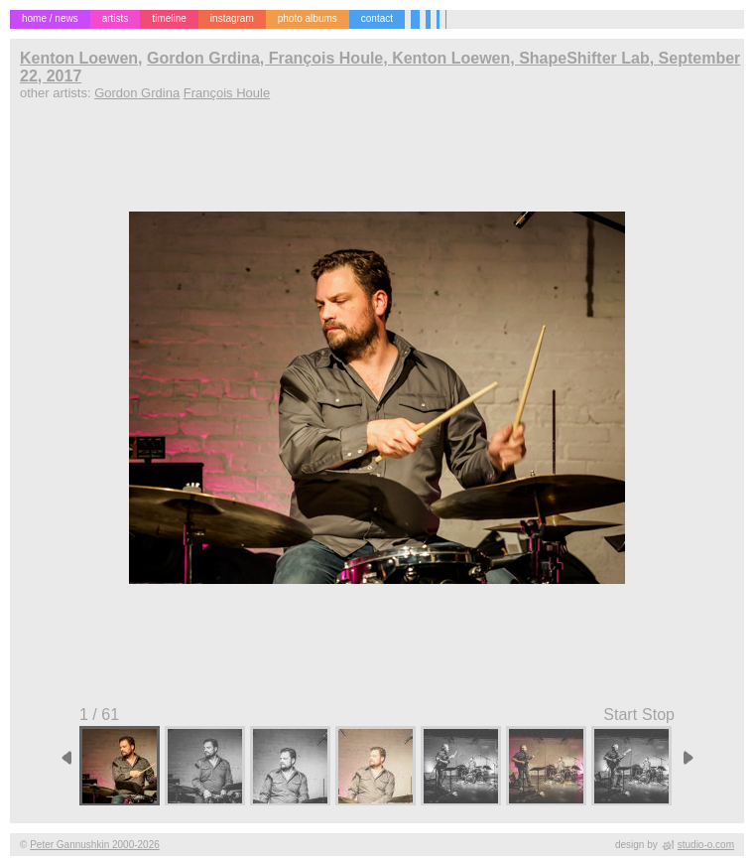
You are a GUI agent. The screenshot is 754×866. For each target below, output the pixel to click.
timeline (169, 18)
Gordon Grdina (137, 92)
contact (377, 18)
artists (115, 18)
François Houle (227, 92)
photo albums (307, 18)
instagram (232, 18)
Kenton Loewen (79, 58)
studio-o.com (706, 844)
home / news (50, 18)
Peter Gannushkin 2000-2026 (95, 844)
